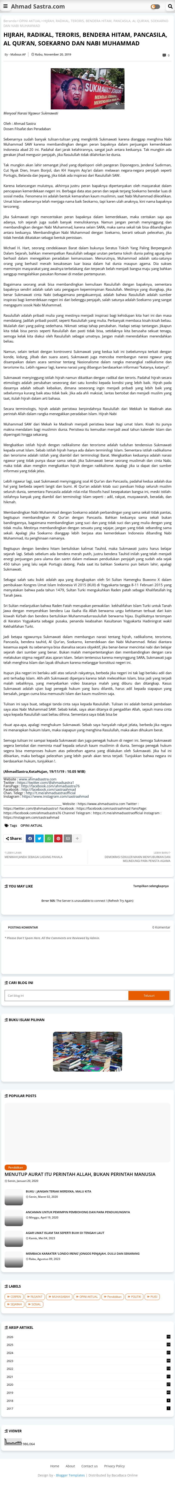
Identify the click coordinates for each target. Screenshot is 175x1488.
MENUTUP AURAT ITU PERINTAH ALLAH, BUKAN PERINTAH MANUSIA (80, 1174)
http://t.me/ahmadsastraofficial (51, 793)
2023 (88, 1361)
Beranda (10, 21)
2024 (88, 1353)
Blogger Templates (70, 1475)
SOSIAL (36, 1304)
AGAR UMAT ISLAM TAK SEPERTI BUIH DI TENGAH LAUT (65, 1233)
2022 (88, 1369)
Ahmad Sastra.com (38, 6)
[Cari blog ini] (67, 995)
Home (54, 1466)
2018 (88, 1401)
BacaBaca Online (125, 1475)
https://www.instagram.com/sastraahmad (55, 796)
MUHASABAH (61, 1297)
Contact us (89, 1466)
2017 (88, 1408)
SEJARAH (16, 1304)
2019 (88, 1393)
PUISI (154, 1297)
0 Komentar (161, 927)
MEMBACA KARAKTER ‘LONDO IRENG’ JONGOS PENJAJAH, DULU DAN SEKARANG (82, 1253)
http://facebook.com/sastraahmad (48, 789)
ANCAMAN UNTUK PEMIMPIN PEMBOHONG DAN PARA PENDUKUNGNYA (78, 1212)
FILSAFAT (36, 1297)
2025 (88, 1345)
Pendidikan (114, 1297)
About (70, 1466)
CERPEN (16, 1297)
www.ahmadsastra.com (37, 779)
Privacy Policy (114, 1466)
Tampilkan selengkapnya (151, 886)
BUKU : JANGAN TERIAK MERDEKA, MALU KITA (58, 1191)
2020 (88, 1385)
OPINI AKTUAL (30, 21)
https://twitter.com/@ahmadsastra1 (45, 782)
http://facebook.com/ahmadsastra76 (50, 786)
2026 (88, 1337)
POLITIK (136, 1297)
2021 (88, 1377)
